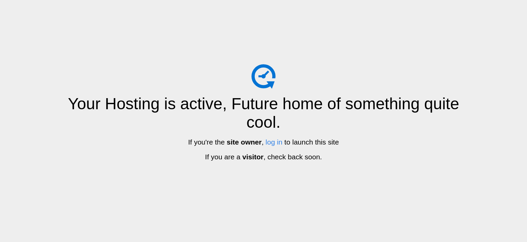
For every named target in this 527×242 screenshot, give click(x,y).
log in (274, 142)
